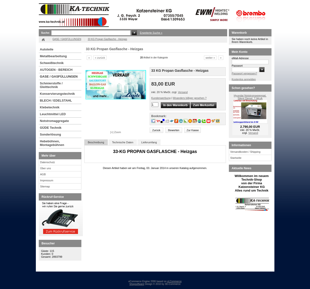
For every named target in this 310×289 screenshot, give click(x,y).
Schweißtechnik (52, 63)
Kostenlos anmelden (244, 79)
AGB (43, 174)
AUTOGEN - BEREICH (56, 70)
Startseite (235, 157)
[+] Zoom (115, 132)
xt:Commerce (174, 281)
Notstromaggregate (54, 121)
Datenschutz (47, 162)
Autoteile (47, 49)
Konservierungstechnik (57, 94)
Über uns (45, 168)
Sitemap (45, 186)
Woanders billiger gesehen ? (190, 97)
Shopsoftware (136, 284)
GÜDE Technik (51, 127)
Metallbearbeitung (53, 56)
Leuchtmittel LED (53, 114)
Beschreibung (96, 142)
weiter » (210, 57)
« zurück (100, 57)
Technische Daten (122, 142)
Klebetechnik (50, 107)
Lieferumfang (149, 142)
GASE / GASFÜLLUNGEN (59, 76)
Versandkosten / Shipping (245, 151)
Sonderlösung (50, 134)
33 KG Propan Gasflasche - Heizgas (107, 39)
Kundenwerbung (161, 97)
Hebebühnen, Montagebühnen (52, 143)
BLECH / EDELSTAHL (56, 100)
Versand (183, 92)
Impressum (46, 180)
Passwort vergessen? (244, 73)
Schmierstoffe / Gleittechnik (51, 85)
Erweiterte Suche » (151, 32)
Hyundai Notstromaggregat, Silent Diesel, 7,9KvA (250, 97)
